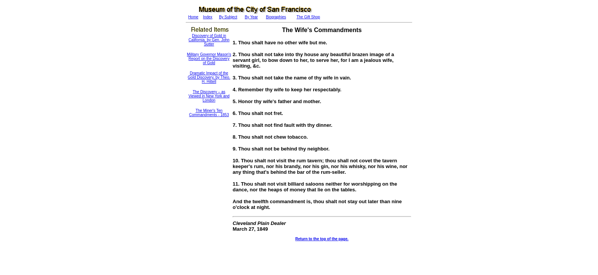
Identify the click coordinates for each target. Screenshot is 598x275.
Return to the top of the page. (321, 239)
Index (207, 17)
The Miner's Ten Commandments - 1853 (209, 112)
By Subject (228, 17)
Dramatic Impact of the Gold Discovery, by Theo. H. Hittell (209, 77)
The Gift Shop (308, 17)
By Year (251, 17)
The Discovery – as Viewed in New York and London (209, 96)
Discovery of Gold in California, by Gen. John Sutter (208, 40)
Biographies (276, 17)
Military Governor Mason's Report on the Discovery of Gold (209, 58)
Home (193, 17)
